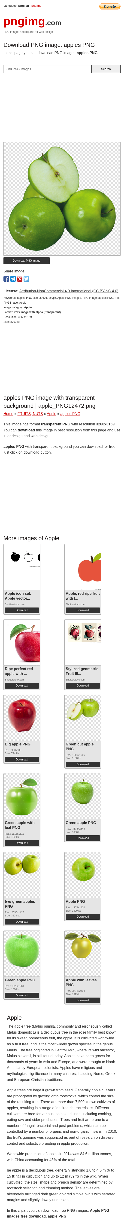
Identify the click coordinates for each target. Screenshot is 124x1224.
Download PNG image (26, 260)
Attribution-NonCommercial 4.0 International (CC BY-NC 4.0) (68, 291)
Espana (36, 5)
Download (22, 610)
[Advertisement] (62, 109)
